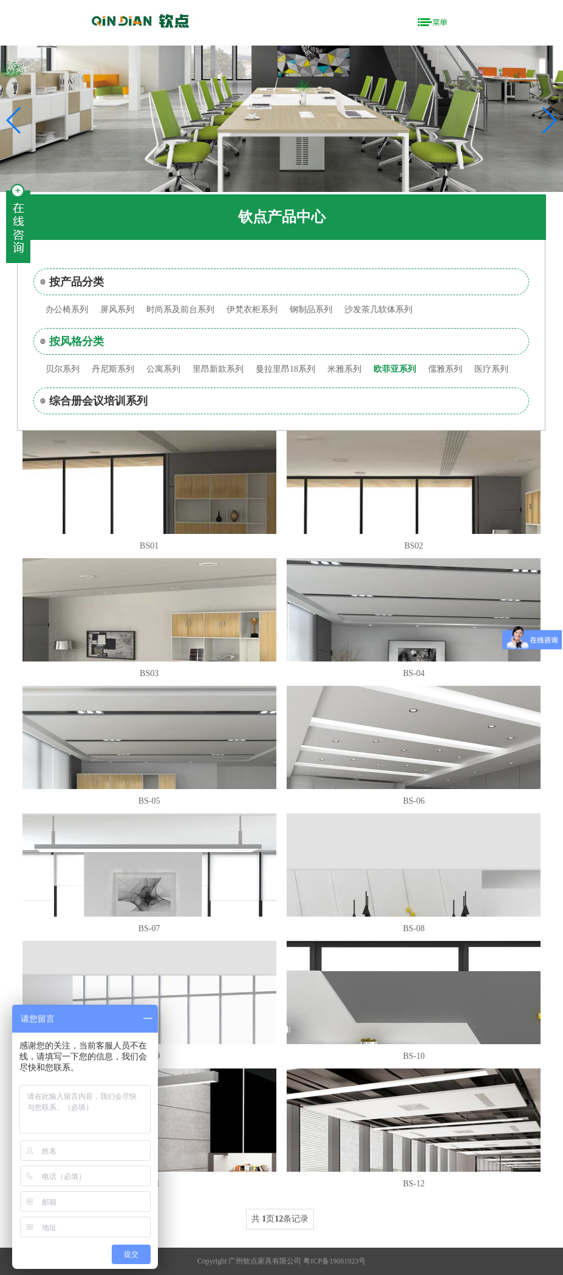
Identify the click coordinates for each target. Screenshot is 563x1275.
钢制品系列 (311, 309)
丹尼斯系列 (113, 369)
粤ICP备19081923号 (334, 1261)
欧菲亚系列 (395, 369)
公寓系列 (163, 369)
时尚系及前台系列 (180, 309)
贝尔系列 (63, 369)
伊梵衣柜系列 (252, 309)
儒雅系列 (445, 369)
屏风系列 (117, 309)
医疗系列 (491, 369)
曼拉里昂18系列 (285, 369)
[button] (549, 120)
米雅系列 (344, 369)
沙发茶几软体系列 (378, 309)
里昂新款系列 (218, 369)
